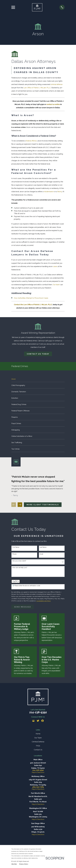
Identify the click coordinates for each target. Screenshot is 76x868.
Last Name (43, 547)
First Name (15, 547)
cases (55, 266)
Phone (14, 554)
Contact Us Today (38, 354)
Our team (56, 285)
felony (59, 192)
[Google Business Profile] (33, 721)
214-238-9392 (38, 712)
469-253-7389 (38, 787)
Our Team (38, 738)
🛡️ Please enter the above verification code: (26, 585)
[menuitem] (38, 379)
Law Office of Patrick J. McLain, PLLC (37, 88)
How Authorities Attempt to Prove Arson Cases (31, 298)
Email (41, 554)
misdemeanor (49, 192)
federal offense (31, 141)
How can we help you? (19, 567)
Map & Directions (38, 772)
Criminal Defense (38, 742)
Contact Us (38, 750)
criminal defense (56, 84)
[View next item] (20, 504)
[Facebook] (42, 721)
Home (38, 734)
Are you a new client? (19, 561)
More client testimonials (43, 505)
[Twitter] (38, 721)
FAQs (38, 746)
